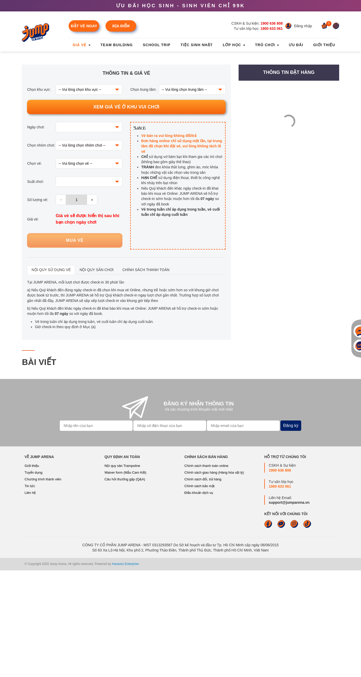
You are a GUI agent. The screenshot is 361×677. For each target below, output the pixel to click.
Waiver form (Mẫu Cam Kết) (125, 579)
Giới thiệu (324, 45)
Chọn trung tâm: (143, 196)
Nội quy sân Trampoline (122, 573)
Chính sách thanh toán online (206, 573)
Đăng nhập (303, 26)
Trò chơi (267, 45)
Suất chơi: (35, 288)
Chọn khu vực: (39, 196)
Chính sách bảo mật (200, 593)
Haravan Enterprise (125, 671)
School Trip (156, 45)
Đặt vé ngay (84, 26)
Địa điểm (120, 26)
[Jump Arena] (37, 33)
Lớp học (234, 45)
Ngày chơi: (35, 234)
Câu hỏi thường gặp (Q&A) (124, 586)
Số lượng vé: (37, 307)
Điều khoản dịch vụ (199, 600)
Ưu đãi (296, 45)
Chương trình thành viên (43, 586)
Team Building (117, 45)
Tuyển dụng (34, 579)
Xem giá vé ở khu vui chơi (126, 213)
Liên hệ (30, 600)
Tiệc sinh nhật (197, 45)
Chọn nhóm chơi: (41, 252)
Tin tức (30, 593)
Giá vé (81, 45)
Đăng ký (291, 532)
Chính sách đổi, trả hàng (203, 586)
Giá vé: (32, 326)
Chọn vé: (34, 270)
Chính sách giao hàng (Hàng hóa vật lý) (214, 579)
